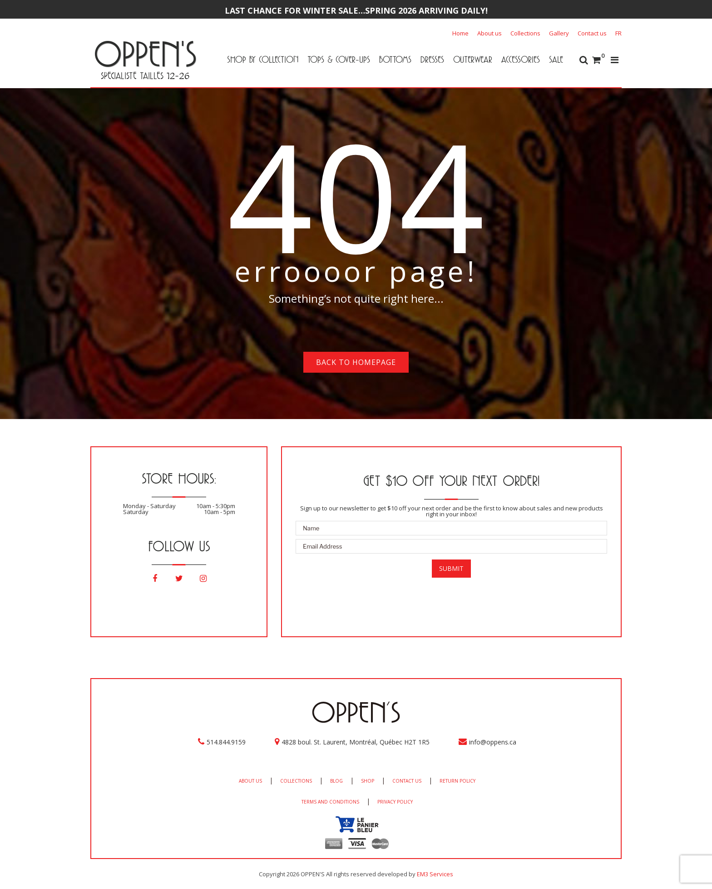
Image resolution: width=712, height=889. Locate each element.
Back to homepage (356, 362)
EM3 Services (435, 874)
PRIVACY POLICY (395, 802)
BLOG (336, 781)
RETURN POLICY (457, 781)
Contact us (592, 33)
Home (460, 33)
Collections (525, 33)
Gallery (559, 33)
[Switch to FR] (618, 33)
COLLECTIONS (296, 781)
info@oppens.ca (492, 742)
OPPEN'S (145, 54)
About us (489, 33)
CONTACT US (406, 781)
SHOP (367, 781)
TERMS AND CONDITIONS (330, 802)
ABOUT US (250, 781)
